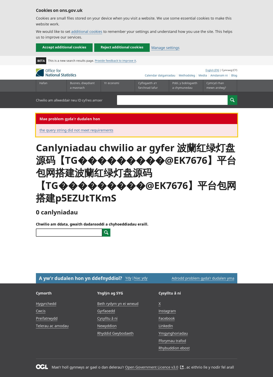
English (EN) (212, 70)
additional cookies (86, 31)
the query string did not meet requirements (76, 130)
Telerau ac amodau (52, 325)
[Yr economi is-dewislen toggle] (117, 86)
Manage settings (165, 47)
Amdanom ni (219, 75)
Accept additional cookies (64, 47)
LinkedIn (166, 325)
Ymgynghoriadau (173, 333)
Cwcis (41, 310)
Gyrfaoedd (106, 310)
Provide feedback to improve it (115, 61)
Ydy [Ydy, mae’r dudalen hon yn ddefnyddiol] (128, 278)
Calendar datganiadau (160, 75)
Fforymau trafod (172, 340)
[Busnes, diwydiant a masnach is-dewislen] (83, 86)
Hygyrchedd (46, 303)
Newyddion (107, 325)
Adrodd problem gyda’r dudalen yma (203, 278)
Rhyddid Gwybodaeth (115, 333)
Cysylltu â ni (107, 318)
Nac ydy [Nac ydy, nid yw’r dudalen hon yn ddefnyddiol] (140, 278)
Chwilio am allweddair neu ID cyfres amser (69, 100)
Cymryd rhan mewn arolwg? (216, 85)
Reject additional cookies (122, 47)
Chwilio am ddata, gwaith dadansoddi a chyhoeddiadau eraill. (92, 224)
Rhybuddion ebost (174, 348)
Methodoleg (187, 75)
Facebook (167, 318)
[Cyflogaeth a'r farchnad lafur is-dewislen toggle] (151, 86)
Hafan (43, 83)
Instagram (167, 310)
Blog (234, 75)
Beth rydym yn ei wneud (117, 303)
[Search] (232, 100)
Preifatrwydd (47, 318)
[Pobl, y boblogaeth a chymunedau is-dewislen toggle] (185, 86)
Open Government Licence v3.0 (154, 367)
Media (203, 75)
